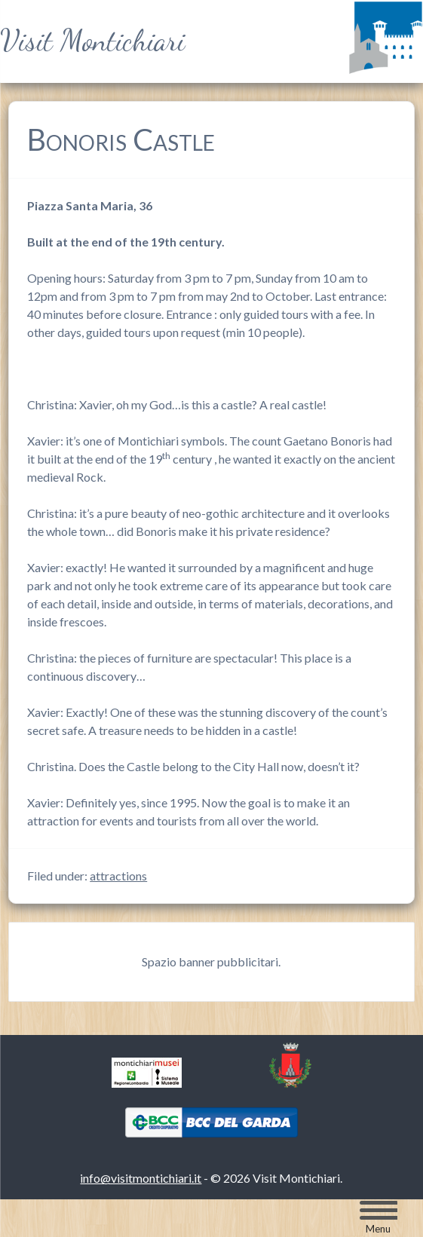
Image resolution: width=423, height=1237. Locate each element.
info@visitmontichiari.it (140, 1178)
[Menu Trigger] (378, 1217)
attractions (118, 875)
